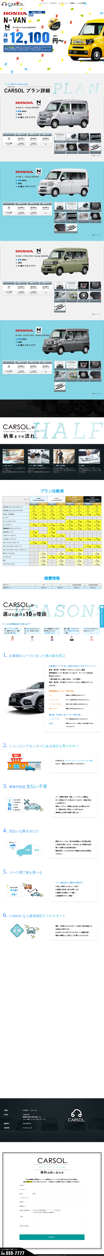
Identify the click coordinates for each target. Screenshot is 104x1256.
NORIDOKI (53, 3)
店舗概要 (72, 3)
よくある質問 (80, 3)
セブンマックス (63, 3)
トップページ (44, 3)
